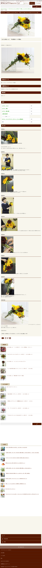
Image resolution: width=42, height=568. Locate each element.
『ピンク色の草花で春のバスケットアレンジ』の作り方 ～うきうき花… (20, 368)
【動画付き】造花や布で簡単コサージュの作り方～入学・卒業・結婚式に (18, 473)
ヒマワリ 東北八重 (5, 111)
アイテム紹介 (3, 555)
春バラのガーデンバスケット (12, 386)
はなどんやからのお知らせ (5, 561)
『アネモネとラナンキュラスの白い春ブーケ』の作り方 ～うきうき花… (20, 415)
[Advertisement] (21, 433)
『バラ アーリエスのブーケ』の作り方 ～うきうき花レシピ (18, 408)
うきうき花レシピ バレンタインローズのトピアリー (16, 361)
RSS (5, 541)
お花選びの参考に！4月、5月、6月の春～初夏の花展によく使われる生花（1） (19, 468)
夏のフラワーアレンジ (33, 12)
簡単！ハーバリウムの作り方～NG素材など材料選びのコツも (16, 483)
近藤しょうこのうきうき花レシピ (13, 12)
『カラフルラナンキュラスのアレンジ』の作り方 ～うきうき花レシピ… (20, 354)
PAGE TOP (21, 547)
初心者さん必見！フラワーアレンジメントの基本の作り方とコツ (16, 478)
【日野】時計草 (5, 113)
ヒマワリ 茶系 (5, 108)
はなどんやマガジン (8, 566)
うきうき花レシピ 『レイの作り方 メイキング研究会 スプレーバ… (19, 347)
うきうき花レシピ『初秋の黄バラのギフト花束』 (15, 375)
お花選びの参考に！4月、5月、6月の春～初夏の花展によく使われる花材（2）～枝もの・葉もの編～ (22, 452)
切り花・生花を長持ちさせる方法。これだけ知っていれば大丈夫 (16, 447)
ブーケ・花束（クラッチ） (25, 12)
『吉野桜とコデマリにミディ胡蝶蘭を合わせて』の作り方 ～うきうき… (20, 401)
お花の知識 (2, 552)
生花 (37, 12)
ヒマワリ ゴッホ (5, 105)
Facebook (6, 538)
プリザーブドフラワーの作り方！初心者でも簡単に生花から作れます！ (17, 457)
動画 (1, 558)
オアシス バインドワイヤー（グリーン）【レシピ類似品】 (12, 119)
